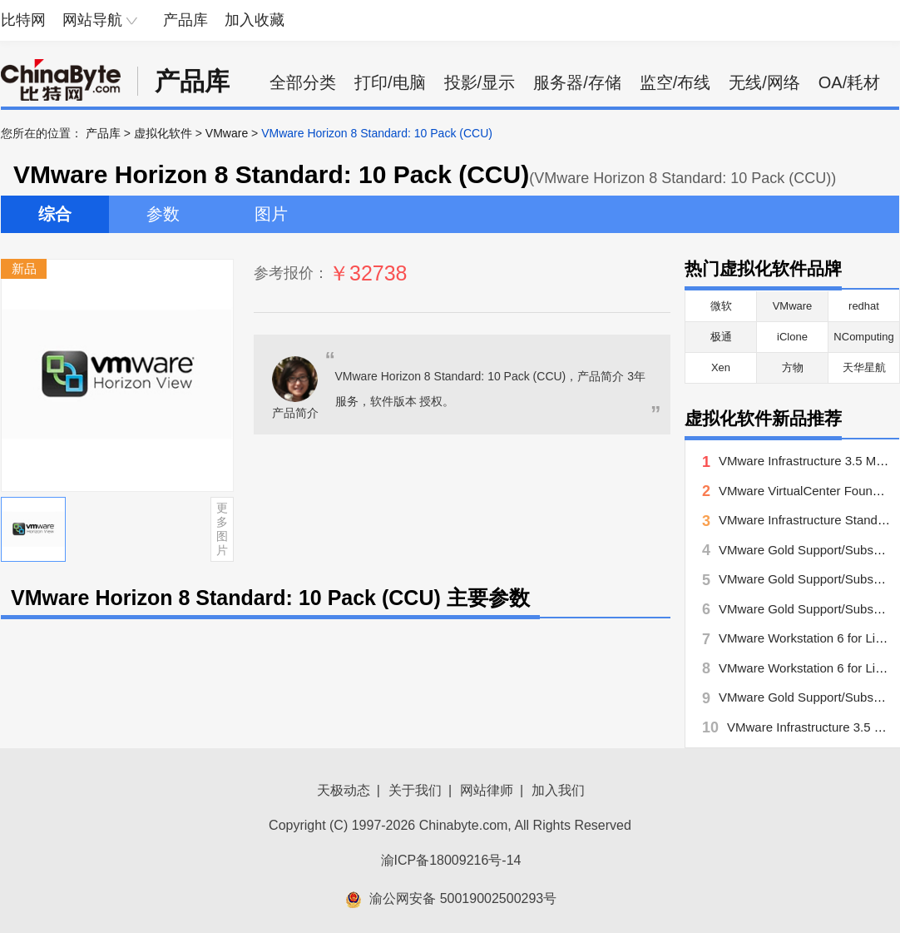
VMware (226, 133)
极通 (721, 336)
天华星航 (864, 367)
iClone (792, 336)
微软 (721, 306)
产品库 (185, 20)
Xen (720, 367)
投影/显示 (480, 82)
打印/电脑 (390, 82)
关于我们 (415, 790)
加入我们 (558, 790)
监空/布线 (675, 82)
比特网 (23, 20)
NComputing (863, 336)
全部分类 (303, 82)
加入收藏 (254, 20)
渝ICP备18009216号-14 (451, 860)
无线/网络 (764, 82)
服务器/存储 (577, 82)
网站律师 (486, 790)
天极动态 (343, 790)
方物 (793, 367)
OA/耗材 (849, 82)
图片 (271, 214)
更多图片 (222, 528)
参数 (163, 214)
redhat (863, 306)
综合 (55, 214)
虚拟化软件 (163, 133)
